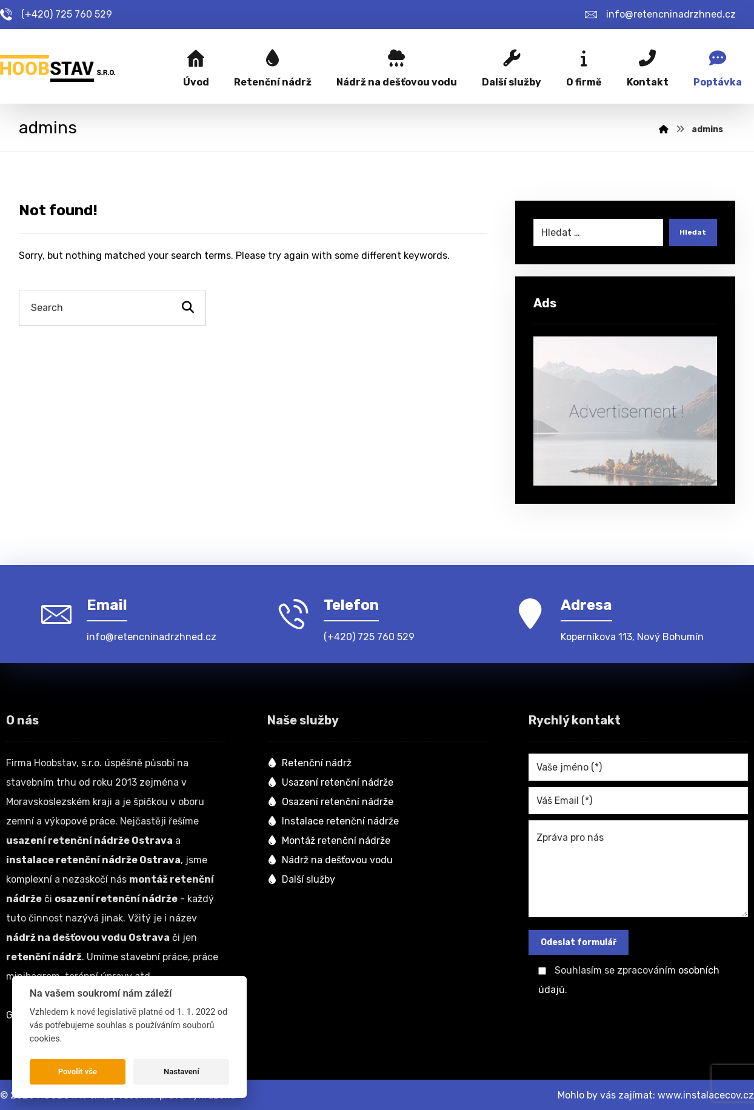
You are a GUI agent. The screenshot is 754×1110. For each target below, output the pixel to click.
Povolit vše (77, 1071)
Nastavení (181, 1071)
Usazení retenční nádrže (330, 780)
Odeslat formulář (578, 940)
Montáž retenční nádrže (328, 838)
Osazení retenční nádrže (330, 800)
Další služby (301, 877)
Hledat (690, 235)
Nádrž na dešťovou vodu (330, 858)
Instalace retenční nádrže (333, 819)
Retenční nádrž (309, 761)
